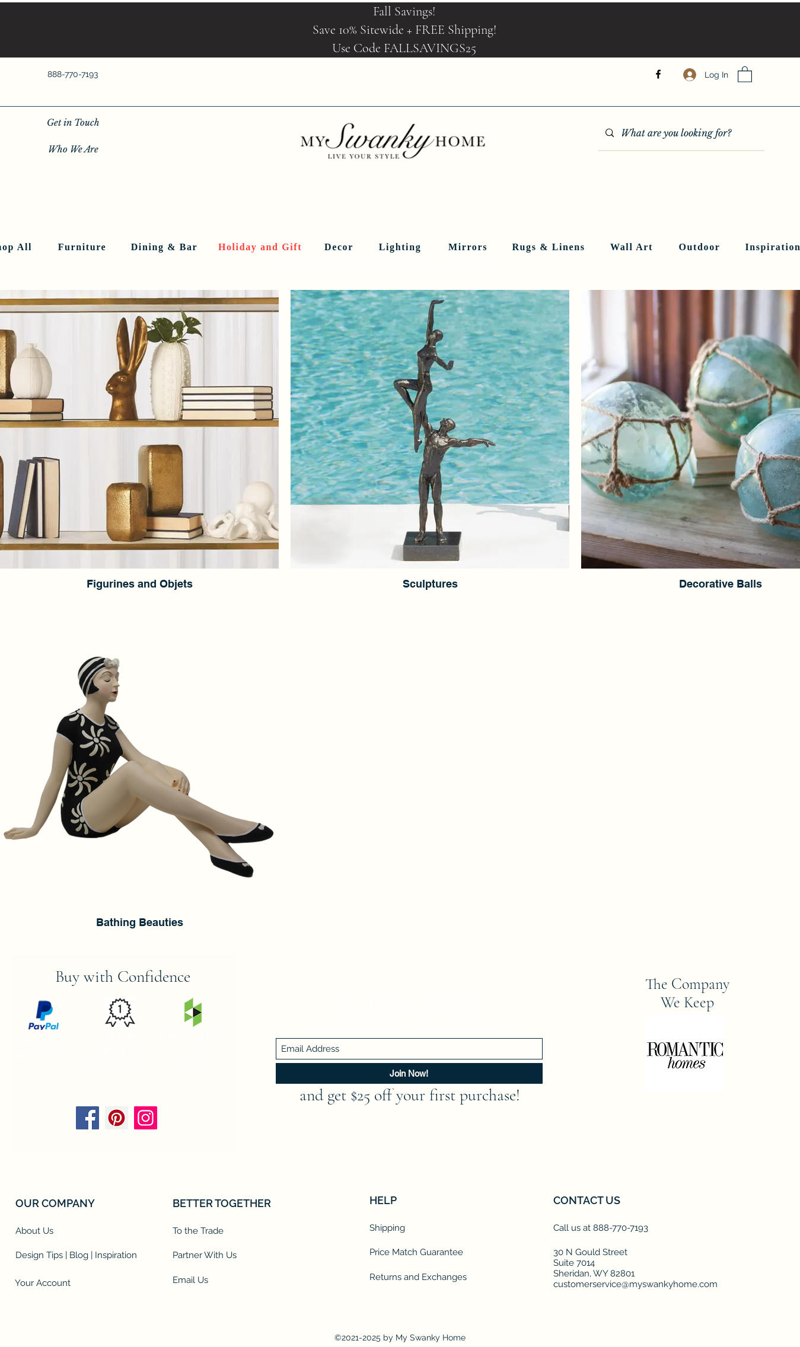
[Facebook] (658, 74)
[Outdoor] (701, 247)
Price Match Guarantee (416, 1252)
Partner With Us (205, 1255)
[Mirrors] (469, 247)
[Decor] (340, 247)
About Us (34, 1230)
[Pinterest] (116, 1117)
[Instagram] (145, 1117)
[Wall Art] (633, 247)
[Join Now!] (409, 1073)
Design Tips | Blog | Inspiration (76, 1255)
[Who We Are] (73, 149)
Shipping (387, 1227)
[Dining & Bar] (165, 247)
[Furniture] (83, 247)
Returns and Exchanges (418, 1277)
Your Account (43, 1283)
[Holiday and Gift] (261, 247)
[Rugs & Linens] (550, 247)
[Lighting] (401, 247)
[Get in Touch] (73, 122)
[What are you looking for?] (680, 133)
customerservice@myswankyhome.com (635, 1284)
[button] (745, 73)
